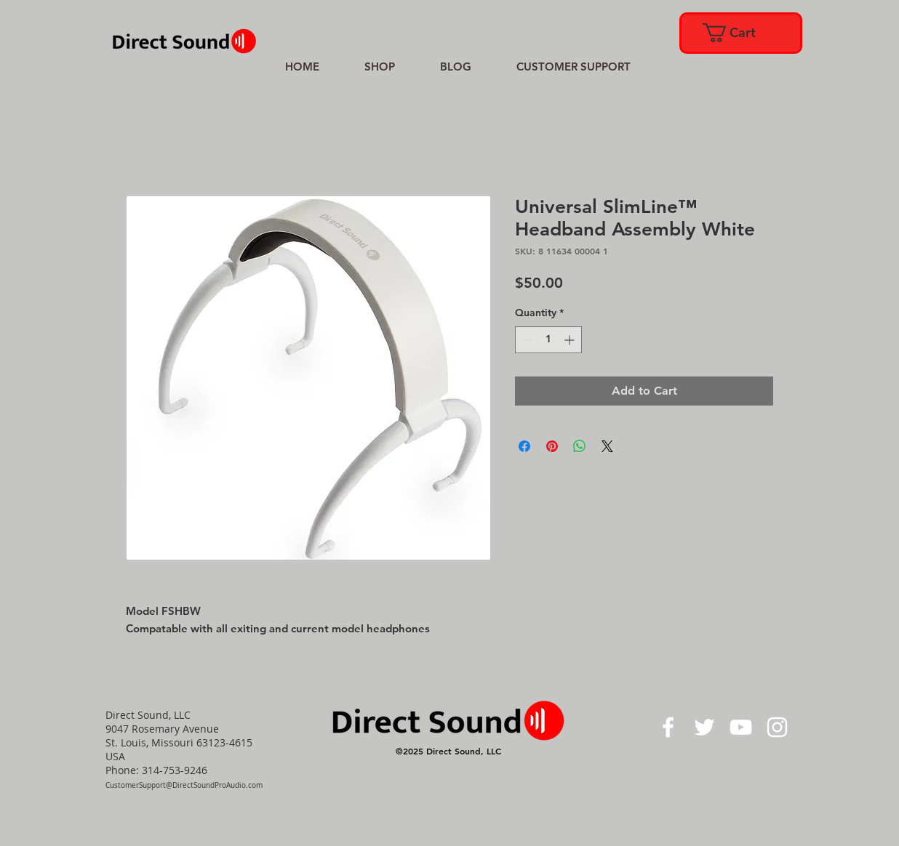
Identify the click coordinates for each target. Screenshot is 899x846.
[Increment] (571, 339)
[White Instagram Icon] (777, 727)
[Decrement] (526, 339)
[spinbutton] (548, 339)
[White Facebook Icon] (668, 727)
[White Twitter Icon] (704, 727)
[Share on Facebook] (524, 446)
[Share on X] (607, 446)
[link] (740, 32)
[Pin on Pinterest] (552, 446)
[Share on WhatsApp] (579, 446)
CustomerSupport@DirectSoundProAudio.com (184, 785)
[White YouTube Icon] (740, 727)
